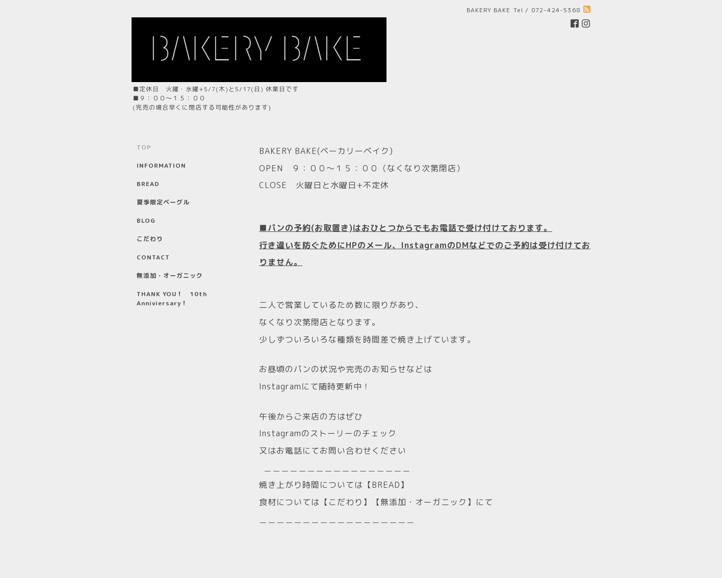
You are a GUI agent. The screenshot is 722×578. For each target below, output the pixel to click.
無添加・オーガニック (170, 275)
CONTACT (153, 257)
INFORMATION (161, 165)
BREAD (148, 183)
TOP (144, 147)
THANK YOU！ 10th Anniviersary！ (172, 298)
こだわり (150, 238)
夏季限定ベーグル (163, 202)
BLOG (146, 220)
